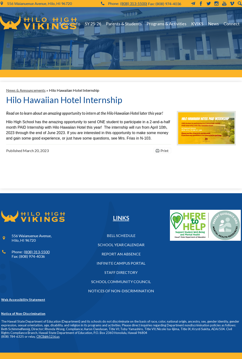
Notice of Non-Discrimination (23, 313)
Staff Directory (121, 272)
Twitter (209, 3)
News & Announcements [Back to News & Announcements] (26, 90)
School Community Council (121, 281)
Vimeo (232, 3)
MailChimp (193, 3)
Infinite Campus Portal (121, 263)
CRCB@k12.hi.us (48, 336)
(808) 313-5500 (133, 3)
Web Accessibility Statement (23, 300)
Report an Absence (121, 254)
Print (164, 150)
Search (240, 3)
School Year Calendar (121, 244)
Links (121, 218)
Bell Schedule (121, 235)
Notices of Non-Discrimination (121, 291)
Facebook (201, 3)
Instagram (216, 3)
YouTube (224, 3)
